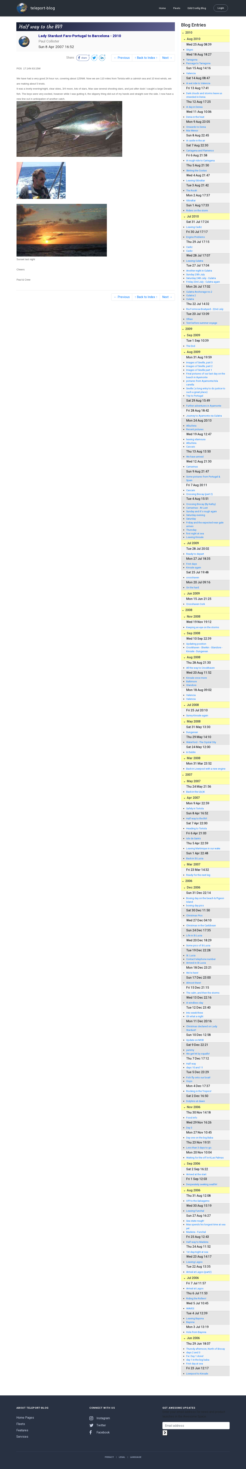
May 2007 (193, 781)
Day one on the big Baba (199, 1137)
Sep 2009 (193, 335)
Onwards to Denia (196, 126)
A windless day (194, 1002)
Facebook (99, 1432)
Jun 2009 (193, 593)
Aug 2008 (193, 657)
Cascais (190, 446)
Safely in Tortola (195, 808)
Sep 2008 (193, 633)
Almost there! (193, 982)
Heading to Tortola (196, 828)
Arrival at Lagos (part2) (199, 1272)
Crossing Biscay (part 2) (199, 494)
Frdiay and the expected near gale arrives (205, 524)
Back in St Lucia (194, 858)
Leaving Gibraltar (195, 180)
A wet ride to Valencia (198, 83)
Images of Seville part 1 (199, 370)
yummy (190, 1050)
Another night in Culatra (199, 270)
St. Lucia (190, 955)
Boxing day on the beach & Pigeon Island (205, 900)
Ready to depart (195, 553)
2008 (188, 610)
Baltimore (191, 681)
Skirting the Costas (196, 170)
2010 (188, 32)
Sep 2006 (193, 1163)
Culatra (190, 299)
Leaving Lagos (194, 1262)
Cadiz (189, 247)
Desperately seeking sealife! (201, 1184)
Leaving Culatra (194, 260)
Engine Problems (195, 237)
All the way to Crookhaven (200, 667)
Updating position (196, 643)
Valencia (191, 73)
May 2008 (193, 721)
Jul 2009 (192, 543)
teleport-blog (35, 8)
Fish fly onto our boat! (198, 1077)
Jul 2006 (192, 1278)
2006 (188, 881)
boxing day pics (195, 905)
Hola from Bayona (196, 1332)
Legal (122, 1457)
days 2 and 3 (193, 1352)
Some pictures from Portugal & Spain (203, 478)
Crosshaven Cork (195, 604)
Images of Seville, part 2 (199, 366)
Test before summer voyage (201, 322)
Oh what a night (194, 1016)
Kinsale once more (196, 677)
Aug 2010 (193, 39)
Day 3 (189, 1127)
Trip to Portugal (194, 395)
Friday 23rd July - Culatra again (203, 281)
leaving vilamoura (195, 439)
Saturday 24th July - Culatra (201, 278)
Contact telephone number (201, 959)
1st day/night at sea (197, 1252)
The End (190, 346)
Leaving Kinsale (195, 537)
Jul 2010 (192, 216)
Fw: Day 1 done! (195, 1356)
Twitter (97, 1425)
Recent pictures (195, 429)
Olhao (189, 319)
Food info (191, 1117)
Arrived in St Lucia (196, 962)
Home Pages (25, 1417)
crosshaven (192, 577)
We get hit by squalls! (198, 1053)
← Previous (122, 58)
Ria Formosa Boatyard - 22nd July (204, 309)
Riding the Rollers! (196, 1298)
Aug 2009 (193, 352)
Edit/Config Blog (197, 8)
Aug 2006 (193, 1190)
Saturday (191, 518)
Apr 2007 (193, 798)
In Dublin (191, 752)
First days (191, 563)
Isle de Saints (193, 838)
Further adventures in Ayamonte (203, 405)
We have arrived (195, 456)
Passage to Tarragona (198, 63)
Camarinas (192, 466)
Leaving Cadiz (194, 227)
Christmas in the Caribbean (201, 925)
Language (135, 1457)
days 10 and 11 (194, 1067)
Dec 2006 (193, 887)
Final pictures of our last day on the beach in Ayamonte (205, 375)
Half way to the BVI (196, 818)
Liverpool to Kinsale (197, 1373)
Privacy (109, 1457)
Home (162, 8)
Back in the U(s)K (195, 791)
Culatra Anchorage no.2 (199, 291)
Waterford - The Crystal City (201, 742)
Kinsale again (193, 567)
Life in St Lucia (194, 935)
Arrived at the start (196, 1174)
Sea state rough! (195, 1220)
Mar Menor (192, 130)
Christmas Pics (194, 915)
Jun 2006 (193, 1338)
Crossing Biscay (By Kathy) (201, 504)
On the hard (192, 587)
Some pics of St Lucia (198, 945)
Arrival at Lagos (195, 1288)
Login (221, 7)
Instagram (99, 1418)
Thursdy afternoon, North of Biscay (205, 1348)
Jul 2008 (192, 705)
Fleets (176, 8)
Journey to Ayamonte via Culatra (204, 415)
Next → (167, 58)
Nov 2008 (193, 616)
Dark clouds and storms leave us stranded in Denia (204, 95)
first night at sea (195, 533)
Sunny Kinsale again (197, 715)
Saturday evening (195, 515)
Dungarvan (192, 732)
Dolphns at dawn (195, 1101)
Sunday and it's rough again (201, 511)
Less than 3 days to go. (199, 1147)
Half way (191, 1063)
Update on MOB (195, 1040)
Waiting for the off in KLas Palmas (205, 1157)
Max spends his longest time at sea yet (205, 1226)
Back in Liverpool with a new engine (205, 768)
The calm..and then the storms (202, 992)
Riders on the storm (197, 210)
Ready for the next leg (198, 875)
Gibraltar (191, 200)
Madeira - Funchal (196, 1232)
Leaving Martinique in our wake (203, 848)
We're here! (192, 972)
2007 (188, 774)
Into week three (194, 1012)
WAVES (190, 1308)
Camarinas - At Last (197, 507)
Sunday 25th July (195, 274)
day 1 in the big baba (197, 1359)
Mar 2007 (193, 864)
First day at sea (194, 1363)
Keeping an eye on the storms (202, 627)
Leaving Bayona (195, 1318)
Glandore (191, 685)
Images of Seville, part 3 (199, 362)
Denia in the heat (195, 116)
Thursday (191, 529)
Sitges (189, 49)
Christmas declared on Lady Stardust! (201, 1028)
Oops (189, 1081)
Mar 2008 (193, 758)
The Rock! (191, 190)
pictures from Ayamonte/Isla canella (202, 382)
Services (22, 1436)
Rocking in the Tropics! (198, 1091)
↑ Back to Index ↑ (146, 58)
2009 (188, 329)
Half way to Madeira (197, 1242)
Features (22, 1430)
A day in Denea (194, 106)
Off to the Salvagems (197, 1200)
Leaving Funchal (195, 1210)
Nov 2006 (193, 1107)
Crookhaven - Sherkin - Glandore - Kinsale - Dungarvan (204, 649)
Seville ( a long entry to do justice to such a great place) (205, 390)
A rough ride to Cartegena (200, 160)
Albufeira (191, 425)
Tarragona (191, 59)
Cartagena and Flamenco (200, 150)
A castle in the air (195, 140)
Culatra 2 (191, 295)
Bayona (190, 1322)
